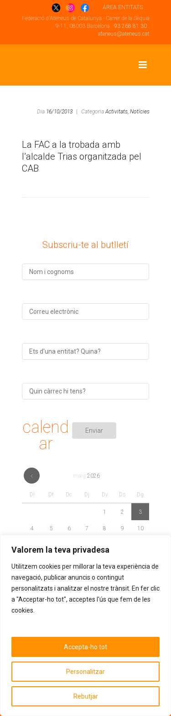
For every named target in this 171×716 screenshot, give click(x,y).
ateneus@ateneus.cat (124, 34)
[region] (85, 625)
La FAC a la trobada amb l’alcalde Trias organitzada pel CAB (81, 156)
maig (86, 476)
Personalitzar (85, 671)
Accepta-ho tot (85, 647)
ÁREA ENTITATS (123, 7)
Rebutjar (85, 696)
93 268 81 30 (130, 26)
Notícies (140, 111)
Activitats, (117, 111)
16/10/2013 (59, 111)
